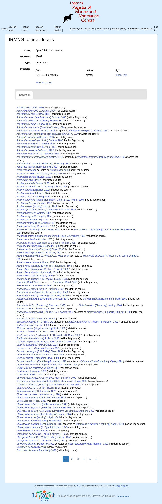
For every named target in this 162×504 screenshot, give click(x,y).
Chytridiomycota (32, 430)
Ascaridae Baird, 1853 (28, 282)
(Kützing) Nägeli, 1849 (38, 417)
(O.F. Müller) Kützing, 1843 (41, 434)
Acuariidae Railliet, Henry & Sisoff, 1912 (37, 166)
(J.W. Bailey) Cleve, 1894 (40, 351)
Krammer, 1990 (88, 443)
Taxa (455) (24, 94)
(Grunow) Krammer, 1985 (38, 348)
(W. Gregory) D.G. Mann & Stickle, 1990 (46, 377)
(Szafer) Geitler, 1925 (38, 229)
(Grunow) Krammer (36, 318)
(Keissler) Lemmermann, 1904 (44, 407)
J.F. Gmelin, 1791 (36, 321)
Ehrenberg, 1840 (33, 196)
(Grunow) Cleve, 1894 (37, 345)
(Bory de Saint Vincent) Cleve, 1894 (47, 341)
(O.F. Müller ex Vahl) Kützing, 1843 (44, 437)
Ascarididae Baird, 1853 (65, 282)
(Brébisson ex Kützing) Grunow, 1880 (48, 134)
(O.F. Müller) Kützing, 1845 (41, 397)
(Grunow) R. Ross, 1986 (38, 338)
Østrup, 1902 (35, 150)
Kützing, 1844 (40, 157)
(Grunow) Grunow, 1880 (41, 127)
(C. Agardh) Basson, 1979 (42, 427)
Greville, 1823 (33, 325)
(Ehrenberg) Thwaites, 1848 (42, 292)
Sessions (25, 69)
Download (146, 28)
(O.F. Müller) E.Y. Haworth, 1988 (45, 312)
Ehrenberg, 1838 (36, 450)
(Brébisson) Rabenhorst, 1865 (44, 266)
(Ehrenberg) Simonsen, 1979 (42, 295)
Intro (4, 28)
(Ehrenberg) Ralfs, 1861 (105, 298)
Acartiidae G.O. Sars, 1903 (30, 107)
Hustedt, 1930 (34, 176)
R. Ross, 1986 (35, 331)
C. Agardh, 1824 (36, 110)
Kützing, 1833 (36, 130)
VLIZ (78, 486)
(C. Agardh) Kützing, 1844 (42, 186)
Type (27, 62)
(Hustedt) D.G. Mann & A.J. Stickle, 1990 (52, 381)
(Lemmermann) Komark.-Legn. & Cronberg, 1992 (51, 236)
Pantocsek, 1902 (35, 443)
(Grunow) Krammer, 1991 (40, 289)
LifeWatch (133, 28)
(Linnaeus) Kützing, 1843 (41, 440)
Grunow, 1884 (34, 213)
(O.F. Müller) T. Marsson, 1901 (93, 321)
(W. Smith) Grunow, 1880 (40, 140)
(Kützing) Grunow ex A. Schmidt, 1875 (46, 209)
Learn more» (123, 496)
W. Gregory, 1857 (34, 203)
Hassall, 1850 (34, 285)
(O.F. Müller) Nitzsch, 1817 (38, 387)
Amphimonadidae (59, 170)
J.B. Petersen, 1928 (38, 153)
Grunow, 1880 (33, 114)
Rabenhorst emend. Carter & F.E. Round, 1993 (50, 200)
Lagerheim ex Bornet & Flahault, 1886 (46, 242)
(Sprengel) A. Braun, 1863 (42, 279)
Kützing (31, 447)
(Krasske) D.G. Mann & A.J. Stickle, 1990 (48, 384)
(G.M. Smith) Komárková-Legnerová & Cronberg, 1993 (55, 411)
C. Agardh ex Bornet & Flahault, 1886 (47, 364)
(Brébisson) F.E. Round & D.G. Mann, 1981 (48, 335)
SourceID (25, 56)
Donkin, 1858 (33, 183)
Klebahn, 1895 (34, 239)
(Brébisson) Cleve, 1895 (40, 249)
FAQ (123, 28)
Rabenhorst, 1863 (36, 226)
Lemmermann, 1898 (38, 394)
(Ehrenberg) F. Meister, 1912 (41, 361)
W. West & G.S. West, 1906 (42, 269)
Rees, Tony (121, 75)
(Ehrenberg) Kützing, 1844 (100, 305)
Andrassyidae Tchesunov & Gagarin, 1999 (38, 246)
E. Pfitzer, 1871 (39, 252)
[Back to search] (44, 82)
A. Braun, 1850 (36, 262)
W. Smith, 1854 (38, 368)
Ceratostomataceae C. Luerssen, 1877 (36, 391)
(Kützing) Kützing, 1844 (40, 173)
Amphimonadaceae (26, 170)
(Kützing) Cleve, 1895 (101, 157)
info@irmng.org (121, 486)
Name (27, 50)
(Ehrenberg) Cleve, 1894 (38, 358)
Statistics (89, 28)
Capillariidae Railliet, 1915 (30, 374)
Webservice (103, 28)
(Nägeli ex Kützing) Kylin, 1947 (41, 328)
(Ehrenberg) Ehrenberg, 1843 (44, 163)
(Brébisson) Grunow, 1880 (41, 117)
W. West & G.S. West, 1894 (43, 256)
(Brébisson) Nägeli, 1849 (42, 404)
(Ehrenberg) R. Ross (36, 308)
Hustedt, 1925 (33, 190)
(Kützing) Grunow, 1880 (40, 120)
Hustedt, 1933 (35, 137)
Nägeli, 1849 (37, 272)
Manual (115, 28)
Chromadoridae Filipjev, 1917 (31, 401)
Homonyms (76, 28)
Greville (29, 180)
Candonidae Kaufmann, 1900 (31, 371)
